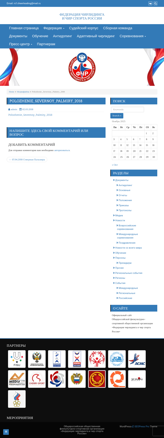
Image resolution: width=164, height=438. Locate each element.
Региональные (127, 293)
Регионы (120, 278)
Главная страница (24, 28)
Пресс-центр (20, 44)
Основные (124, 190)
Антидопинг (62, 36)
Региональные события (128, 273)
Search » (116, 115)
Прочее (119, 267)
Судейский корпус (83, 28)
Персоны (120, 257)
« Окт (115, 164)
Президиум (125, 263)
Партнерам (46, 44)
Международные (128, 288)
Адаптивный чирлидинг (96, 36)
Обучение (40, 36)
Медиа (119, 215)
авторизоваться (62, 150)
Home (11, 91)
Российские (125, 298)
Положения (125, 200)
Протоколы (125, 210)
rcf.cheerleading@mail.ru (27, 3)
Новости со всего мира (128, 247)
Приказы (124, 205)
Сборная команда (117, 28)
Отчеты (123, 195)
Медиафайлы (23, 91)
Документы (18, 36)
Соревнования (133, 36)
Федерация (53, 28)
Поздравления (127, 242)
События (120, 283)
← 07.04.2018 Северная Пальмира (27, 159)
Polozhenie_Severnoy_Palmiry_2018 (30, 114)
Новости (120, 220)
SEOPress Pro (140, 426)
